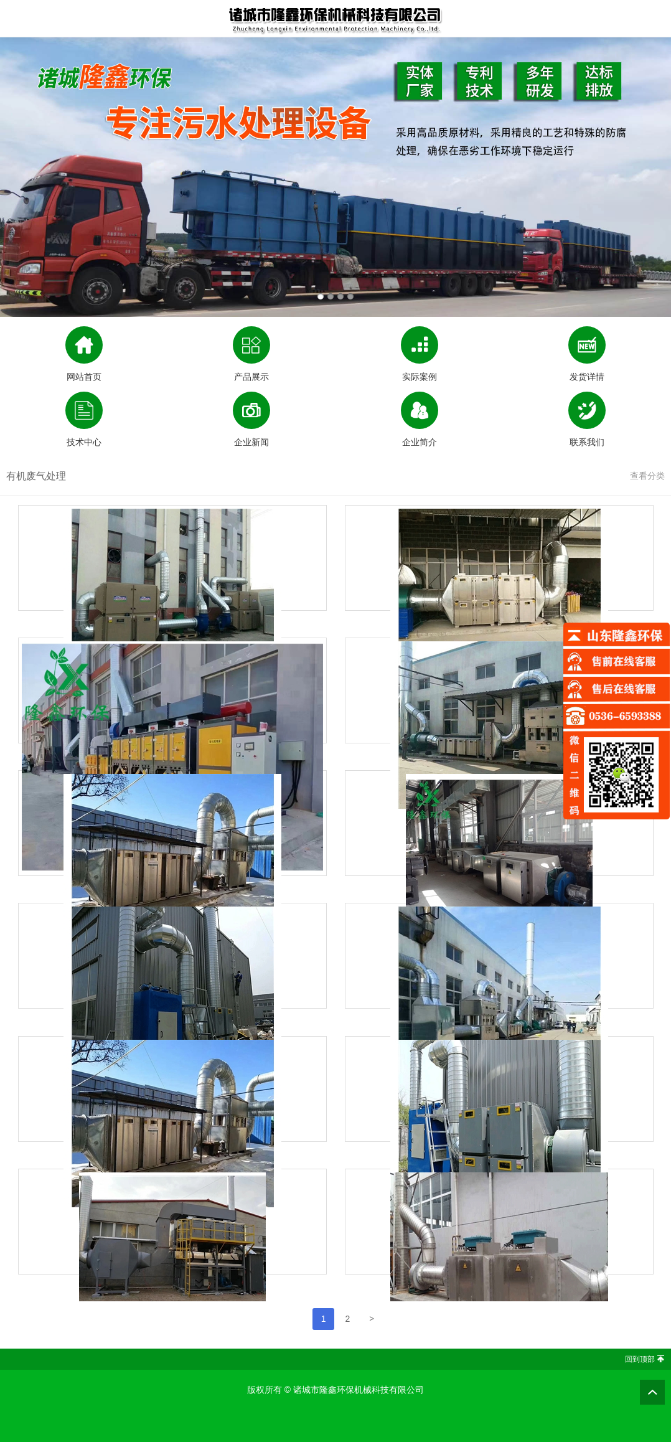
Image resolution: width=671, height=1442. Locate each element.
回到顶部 (640, 1359)
